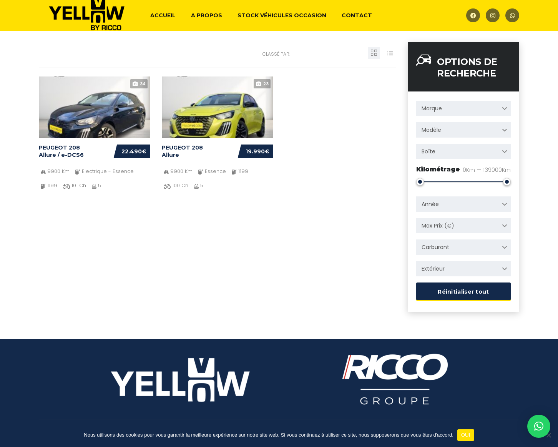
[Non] (548, 435)
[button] (538, 426)
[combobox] (463, 108)
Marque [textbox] (432, 108)
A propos (206, 15)
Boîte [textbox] (428, 151)
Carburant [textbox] (435, 245)
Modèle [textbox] (431, 130)
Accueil (163, 15)
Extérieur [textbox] (433, 267)
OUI (465, 435)
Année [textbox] (430, 202)
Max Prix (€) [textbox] (438, 224)
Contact (357, 15)
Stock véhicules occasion (281, 15)
